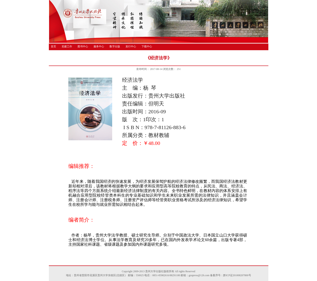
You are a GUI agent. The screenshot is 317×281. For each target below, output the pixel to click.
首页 (53, 46)
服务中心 (99, 46)
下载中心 (147, 46)
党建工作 (67, 46)
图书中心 (83, 46)
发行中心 (131, 46)
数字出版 (115, 46)
